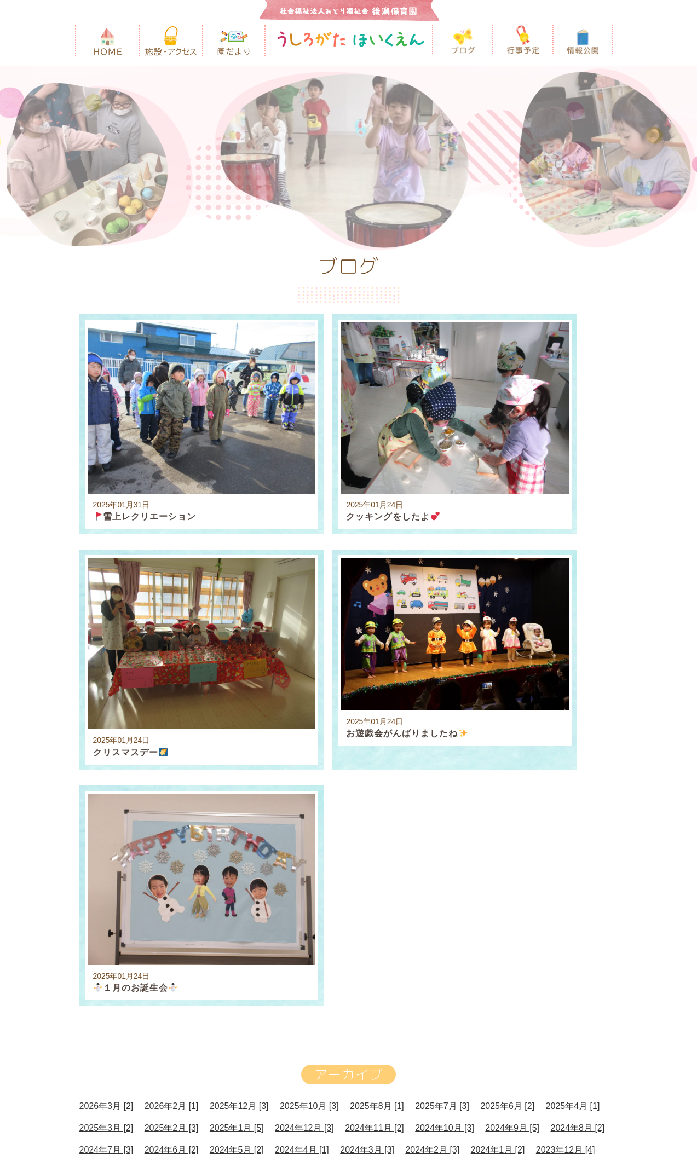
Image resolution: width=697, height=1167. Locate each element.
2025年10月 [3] (309, 763)
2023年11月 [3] (109, 829)
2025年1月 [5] (237, 785)
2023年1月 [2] (237, 851)
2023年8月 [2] (312, 829)
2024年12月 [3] (304, 785)
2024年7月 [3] (106, 807)
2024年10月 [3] (444, 785)
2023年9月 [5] (247, 829)
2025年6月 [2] (507, 763)
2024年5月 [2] (237, 807)
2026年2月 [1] (172, 763)
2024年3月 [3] (367, 807)
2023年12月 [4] (565, 807)
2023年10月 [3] (179, 829)
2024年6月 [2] (172, 807)
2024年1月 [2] (498, 807)
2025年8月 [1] (377, 763)
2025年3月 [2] (106, 785)
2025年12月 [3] (239, 763)
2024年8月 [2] (577, 785)
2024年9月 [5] (512, 785)
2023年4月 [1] (573, 829)
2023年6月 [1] (442, 829)
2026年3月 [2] (106, 763)
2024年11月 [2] (374, 785)
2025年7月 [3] (442, 763)
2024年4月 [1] (302, 807)
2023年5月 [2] (507, 829)
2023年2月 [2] (172, 851)
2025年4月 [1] (573, 763)
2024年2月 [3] (432, 807)
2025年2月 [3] (172, 785)
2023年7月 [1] (377, 829)
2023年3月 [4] (106, 851)
